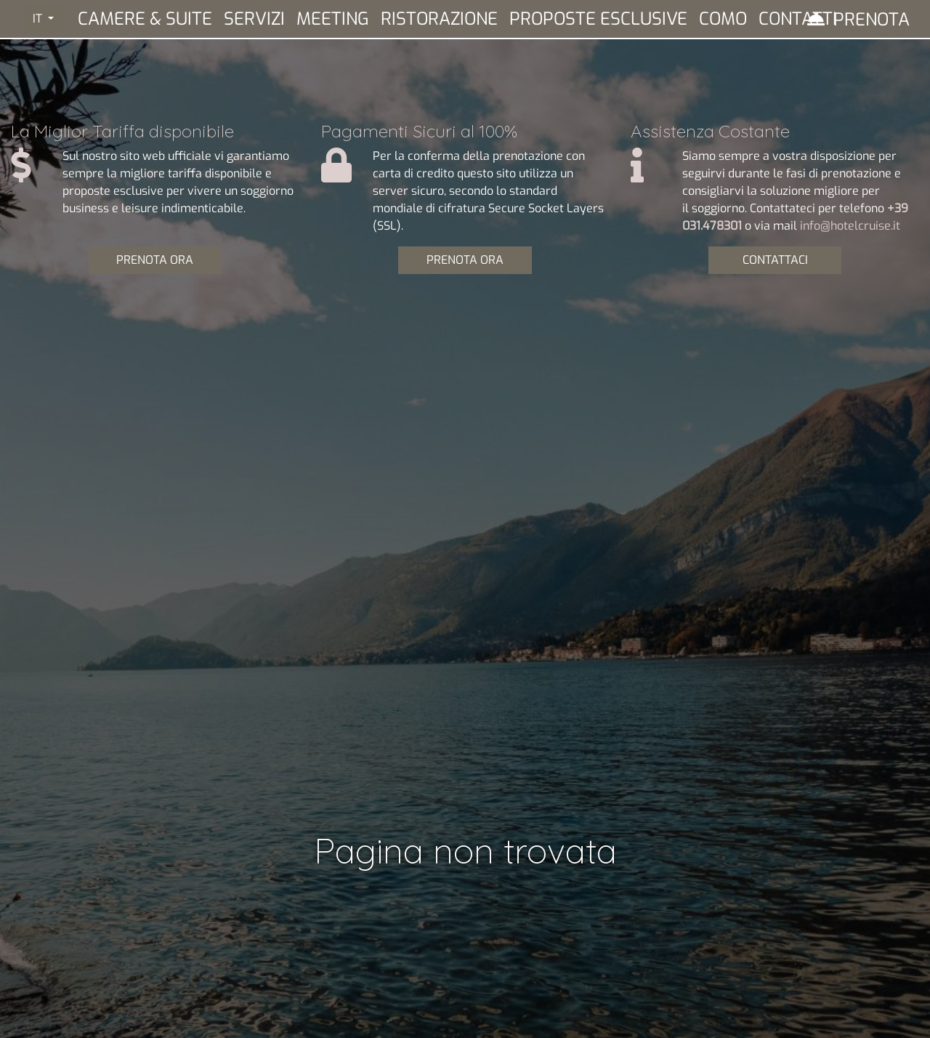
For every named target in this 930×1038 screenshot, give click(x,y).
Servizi (254, 19)
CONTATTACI (775, 259)
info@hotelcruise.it (850, 225)
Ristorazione (439, 19)
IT (39, 18)
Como (723, 19)
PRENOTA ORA (154, 259)
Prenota (871, 19)
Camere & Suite (145, 19)
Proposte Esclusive (598, 19)
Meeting (332, 19)
